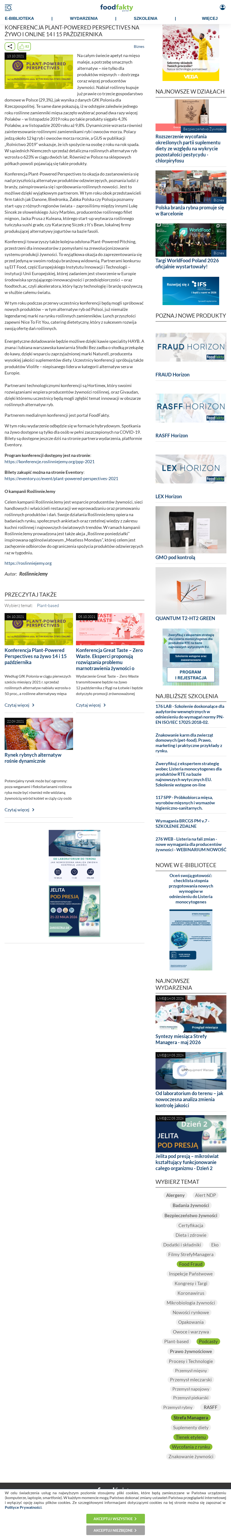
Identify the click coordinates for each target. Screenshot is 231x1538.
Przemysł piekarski (191, 1397)
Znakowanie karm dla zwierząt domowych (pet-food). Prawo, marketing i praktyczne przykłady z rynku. (189, 743)
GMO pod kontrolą (175, 557)
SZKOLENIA (145, 18)
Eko (215, 1244)
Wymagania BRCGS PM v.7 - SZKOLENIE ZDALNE (182, 823)
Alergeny (175, 1195)
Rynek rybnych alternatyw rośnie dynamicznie (33, 758)
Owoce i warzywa (191, 1331)
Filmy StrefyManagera (191, 1254)
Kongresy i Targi (191, 1283)
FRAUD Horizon (173, 374)
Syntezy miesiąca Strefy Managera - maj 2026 (181, 1039)
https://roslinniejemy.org (28, 563)
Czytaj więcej (17, 705)
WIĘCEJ (210, 18)
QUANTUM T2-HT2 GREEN (185, 618)
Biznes (139, 46)
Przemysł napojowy (190, 1389)
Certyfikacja (190, 1225)
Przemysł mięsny (191, 1370)
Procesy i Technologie (191, 1361)
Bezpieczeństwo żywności (190, 1215)
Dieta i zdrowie (191, 1235)
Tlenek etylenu (191, 1437)
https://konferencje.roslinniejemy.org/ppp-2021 (50, 461)
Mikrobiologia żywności (191, 1302)
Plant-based (48, 605)
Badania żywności (191, 1205)
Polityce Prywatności (23, 1507)
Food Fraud (191, 1264)
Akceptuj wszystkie (113, 1518)
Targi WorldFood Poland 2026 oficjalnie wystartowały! (187, 263)
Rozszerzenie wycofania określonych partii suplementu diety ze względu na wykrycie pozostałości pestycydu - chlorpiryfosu (188, 148)
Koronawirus (190, 1293)
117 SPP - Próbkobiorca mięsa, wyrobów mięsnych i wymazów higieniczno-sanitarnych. (185, 803)
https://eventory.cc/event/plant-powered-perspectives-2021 (61, 478)
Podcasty (208, 1341)
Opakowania (191, 1322)
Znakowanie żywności (191, 1456)
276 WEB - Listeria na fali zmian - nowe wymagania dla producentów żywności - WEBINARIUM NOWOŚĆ (191, 844)
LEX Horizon (169, 496)
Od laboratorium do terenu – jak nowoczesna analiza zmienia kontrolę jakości (189, 1099)
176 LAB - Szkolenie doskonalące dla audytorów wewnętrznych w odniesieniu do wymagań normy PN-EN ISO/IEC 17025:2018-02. (190, 714)
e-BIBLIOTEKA (19, 18)
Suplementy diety (191, 1427)
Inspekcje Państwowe (191, 1273)
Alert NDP (205, 1195)
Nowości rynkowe (191, 1312)
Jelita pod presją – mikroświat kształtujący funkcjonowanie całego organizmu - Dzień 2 (187, 1162)
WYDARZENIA (84, 18)
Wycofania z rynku (191, 1447)
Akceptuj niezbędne (113, 1530)
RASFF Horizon (172, 435)
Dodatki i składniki (182, 1244)
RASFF (210, 1407)
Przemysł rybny (177, 1407)
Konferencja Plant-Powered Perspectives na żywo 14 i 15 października (36, 656)
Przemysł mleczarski (191, 1379)
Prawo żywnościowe (191, 1351)
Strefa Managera (191, 1417)
